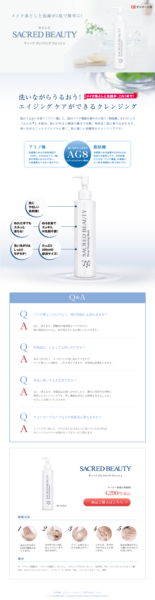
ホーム (98, 592)
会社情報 (57, 592)
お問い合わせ (88, 592)
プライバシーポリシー (72, 592)
